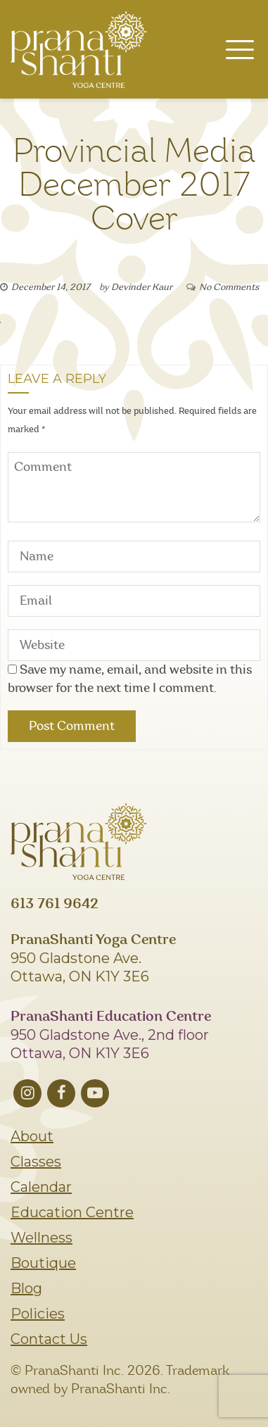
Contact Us (49, 1339)
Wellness (41, 1237)
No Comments (229, 287)
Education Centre (72, 1212)
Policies (38, 1313)
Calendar (41, 1186)
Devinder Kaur (141, 287)
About (32, 1136)
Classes (36, 1161)
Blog (26, 1288)
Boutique (43, 1263)
